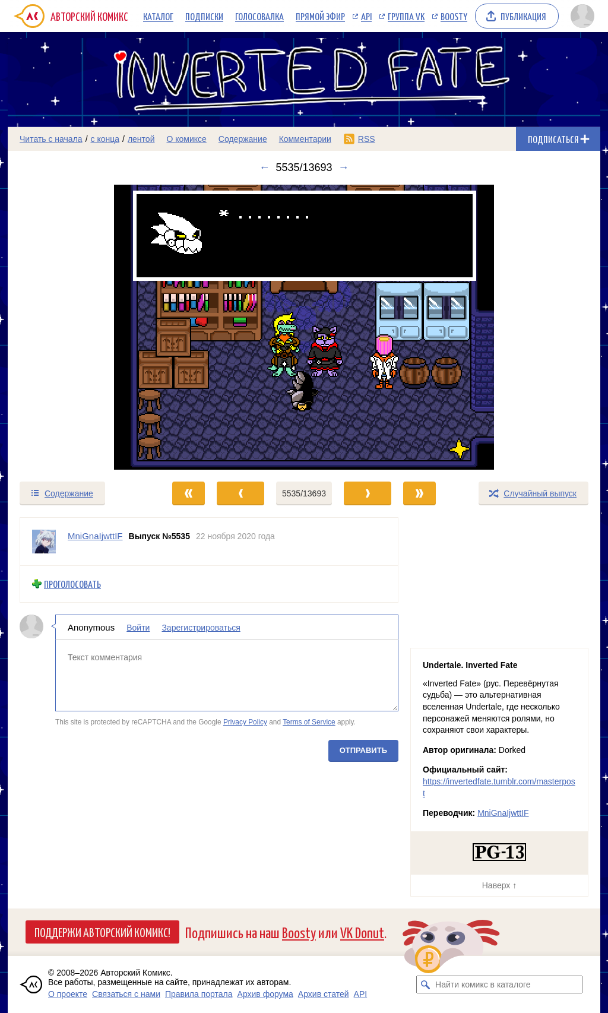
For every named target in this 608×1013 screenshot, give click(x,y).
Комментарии (305, 139)
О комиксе (186, 139)
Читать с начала (51, 139)
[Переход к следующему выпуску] (304, 327)
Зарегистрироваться (201, 627)
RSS (366, 139)
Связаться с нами (126, 994)
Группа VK (406, 16)
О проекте (67, 994)
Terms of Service (309, 722)
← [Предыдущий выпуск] (264, 167)
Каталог (158, 16)
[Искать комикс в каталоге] (425, 984)
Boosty (454, 16)
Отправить (363, 749)
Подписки (204, 16)
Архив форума (265, 994)
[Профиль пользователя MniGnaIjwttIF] (44, 541)
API (366, 16)
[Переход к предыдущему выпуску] (82, 327)
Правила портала (199, 994)
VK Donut (362, 932)
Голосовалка (259, 16)
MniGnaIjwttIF (502, 813)
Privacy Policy (245, 722)
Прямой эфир (320, 16)
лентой (141, 139)
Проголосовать (72, 584)
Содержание (242, 139)
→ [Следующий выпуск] (343, 167)
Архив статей (323, 994)
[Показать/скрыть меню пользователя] (582, 16)
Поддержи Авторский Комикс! (102, 931)
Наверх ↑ (499, 885)
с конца (105, 139)
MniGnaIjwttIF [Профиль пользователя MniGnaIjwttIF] (95, 536)
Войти (138, 627)
